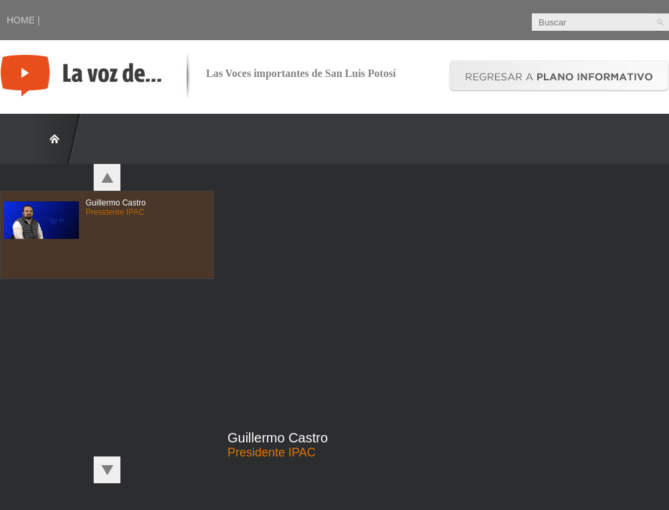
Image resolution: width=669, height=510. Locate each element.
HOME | (23, 20)
